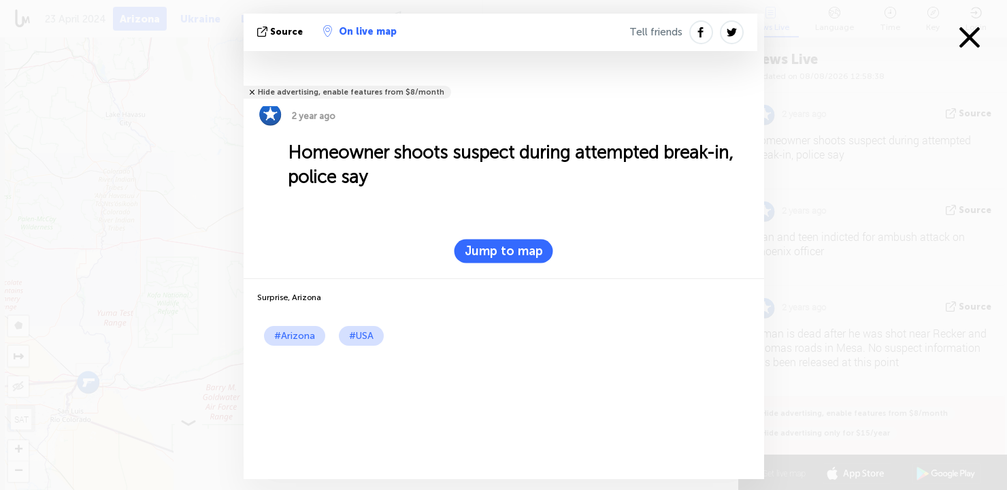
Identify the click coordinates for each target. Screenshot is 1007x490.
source (281, 32)
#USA (361, 336)
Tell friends (655, 32)
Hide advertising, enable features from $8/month (351, 92)
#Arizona (294, 336)
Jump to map (504, 251)
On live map (360, 31)
